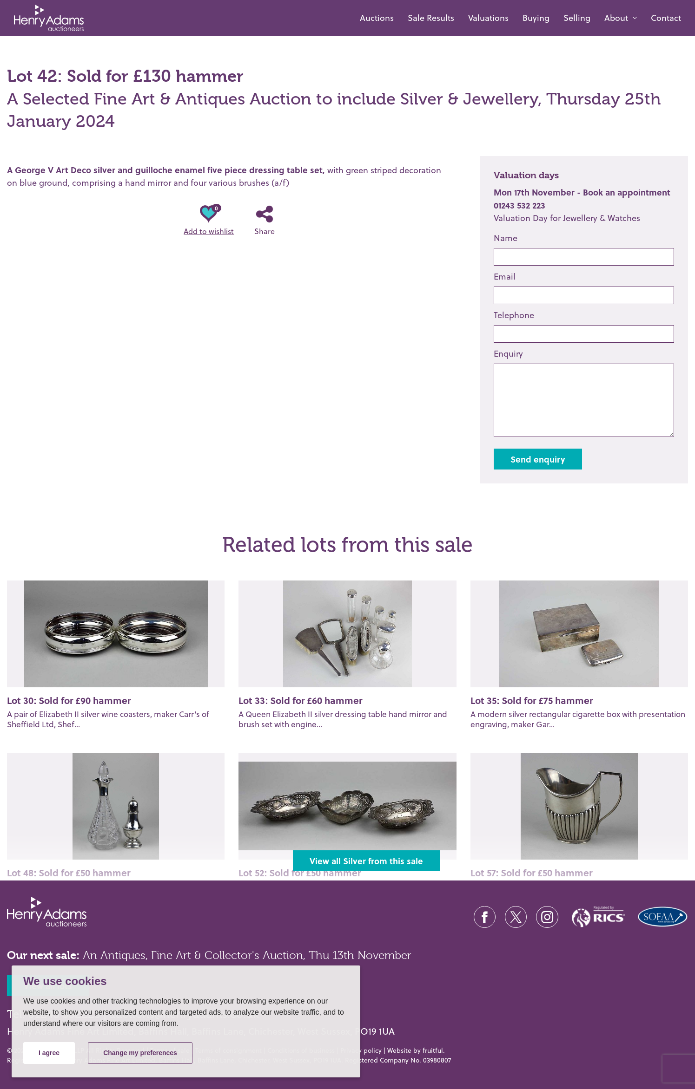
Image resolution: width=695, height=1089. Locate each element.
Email (505, 276)
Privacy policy (361, 1050)
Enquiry (508, 353)
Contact (666, 18)
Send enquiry (537, 459)
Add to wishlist (209, 220)
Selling (576, 18)
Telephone (514, 315)
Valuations (488, 18)
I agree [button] (49, 1052)
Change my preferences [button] (140, 1052)
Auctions (377, 18)
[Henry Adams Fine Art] (45, 18)
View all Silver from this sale (366, 860)
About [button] (616, 18)
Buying (536, 18)
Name (505, 238)
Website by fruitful (415, 1050)
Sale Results (431, 18)
